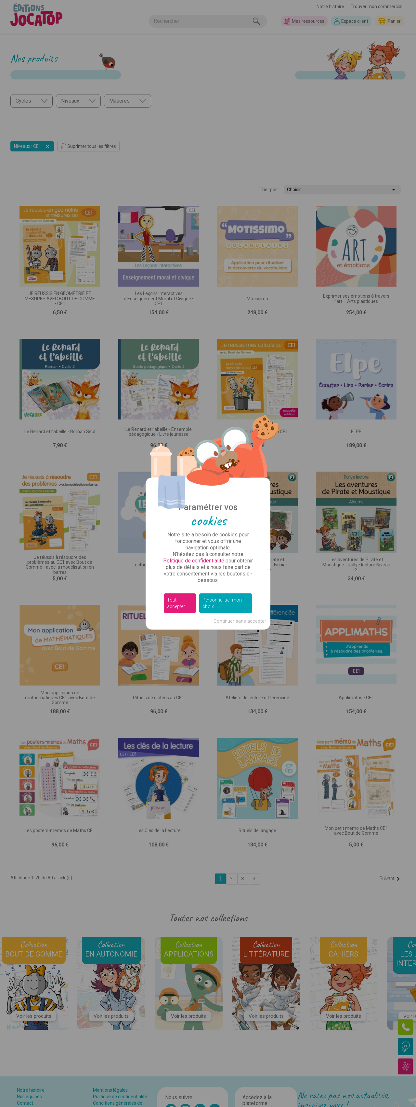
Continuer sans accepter (240, 621)
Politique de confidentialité (193, 561)
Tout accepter (176, 603)
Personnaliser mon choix (222, 603)
